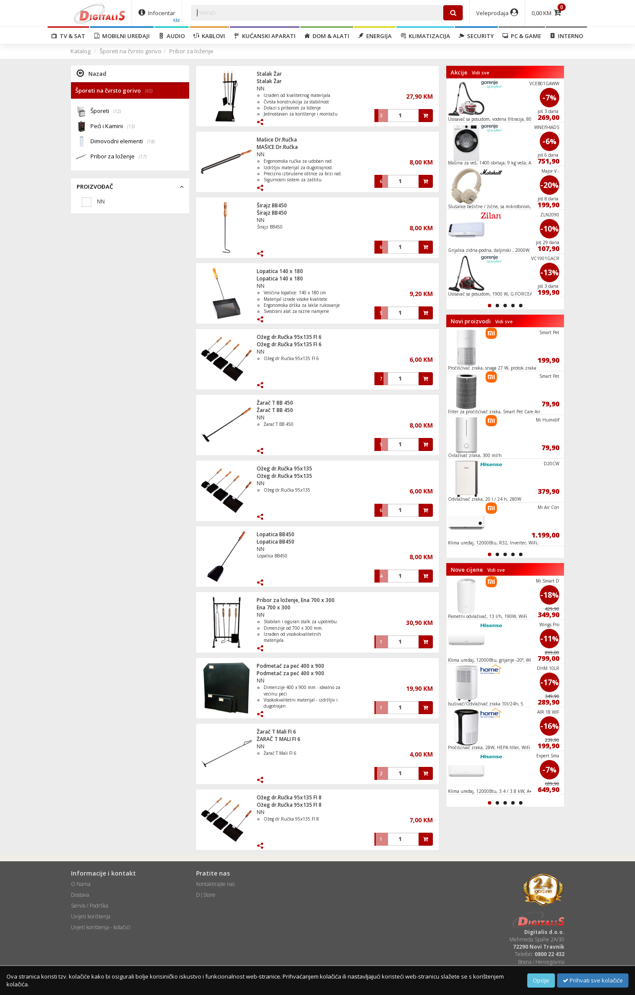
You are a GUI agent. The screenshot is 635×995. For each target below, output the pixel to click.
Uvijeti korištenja (90, 916)
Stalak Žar (269, 73)
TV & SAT (68, 36)
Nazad (91, 73)
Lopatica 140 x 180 (280, 271)
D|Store (206, 894)
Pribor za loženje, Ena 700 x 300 (296, 600)
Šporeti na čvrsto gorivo (130, 51)
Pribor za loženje (191, 51)
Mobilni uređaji (122, 36)
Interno (566, 36)
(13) (131, 126)
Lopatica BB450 (275, 534)
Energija (375, 36)
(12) (117, 111)
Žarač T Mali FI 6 (276, 731)
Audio (171, 36)
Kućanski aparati (265, 36)
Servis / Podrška (89, 905)
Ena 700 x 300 (273, 607)
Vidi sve (480, 73)
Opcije (541, 980)
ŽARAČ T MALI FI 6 (278, 739)
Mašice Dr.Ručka (277, 139)
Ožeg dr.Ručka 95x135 (284, 468)
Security (476, 36)
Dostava (80, 894)
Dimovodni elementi (122, 141)
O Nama (80, 884)
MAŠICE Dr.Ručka (277, 147)
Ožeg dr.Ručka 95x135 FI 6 (289, 337)
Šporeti (105, 111)
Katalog (80, 51)
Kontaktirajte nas (215, 884)
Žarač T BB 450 (275, 402)
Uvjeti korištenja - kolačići (100, 927)
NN (260, 88)
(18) (151, 141)
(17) (143, 157)
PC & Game (522, 36)
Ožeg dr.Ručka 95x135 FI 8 (289, 797)
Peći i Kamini (112, 126)
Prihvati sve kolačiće (593, 980)
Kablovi (209, 36)
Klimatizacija (425, 36)
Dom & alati (326, 36)
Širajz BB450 (272, 205)
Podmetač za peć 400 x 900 (290, 666)
